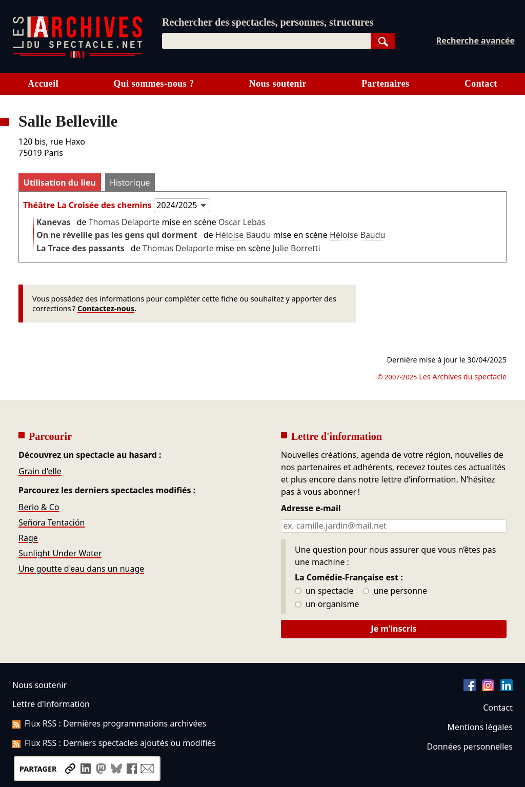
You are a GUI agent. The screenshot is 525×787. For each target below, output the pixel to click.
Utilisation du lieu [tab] (60, 182)
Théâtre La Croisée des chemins (87, 205)
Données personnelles (470, 746)
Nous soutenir (278, 83)
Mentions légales (480, 727)
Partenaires (385, 83)
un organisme (327, 604)
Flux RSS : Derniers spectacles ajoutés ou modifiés (114, 743)
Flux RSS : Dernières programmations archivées (109, 723)
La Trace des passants (80, 248)
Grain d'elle (40, 471)
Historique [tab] (130, 182)
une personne (395, 591)
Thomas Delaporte (124, 222)
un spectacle (324, 591)
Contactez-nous (105, 308)
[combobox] (266, 41)
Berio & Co (38, 507)
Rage (28, 537)
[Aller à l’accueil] (77, 55)
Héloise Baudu (243, 234)
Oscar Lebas (241, 222)
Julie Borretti (296, 248)
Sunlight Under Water (60, 553)
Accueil (43, 83)
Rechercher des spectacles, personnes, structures (267, 22)
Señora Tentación (51, 522)
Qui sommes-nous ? (153, 83)
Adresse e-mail (311, 508)
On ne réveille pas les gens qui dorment (116, 234)
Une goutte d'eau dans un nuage (81, 568)
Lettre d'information (51, 704)
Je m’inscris (393, 628)
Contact (481, 83)
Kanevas (53, 222)
